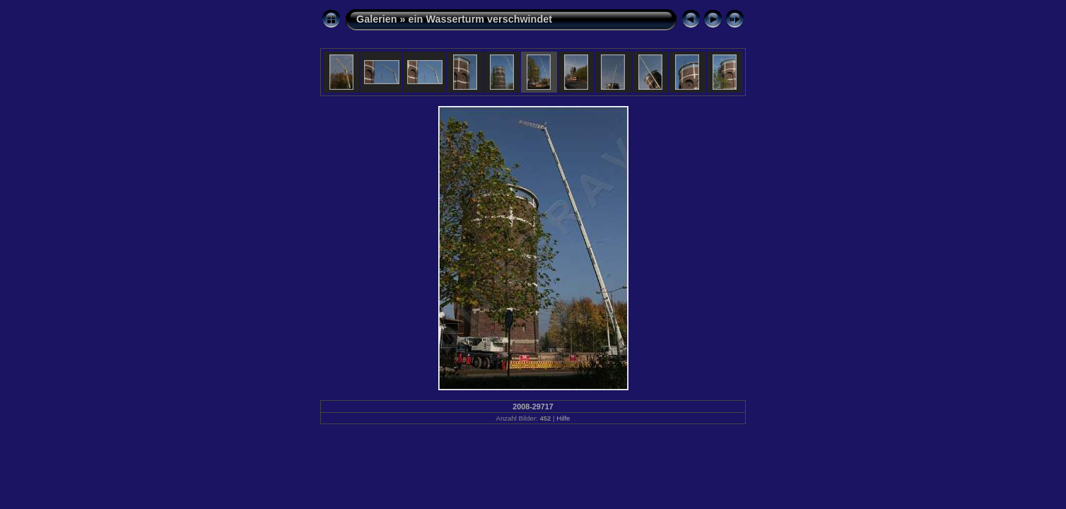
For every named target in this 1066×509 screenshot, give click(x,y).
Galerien (376, 19)
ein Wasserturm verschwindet (480, 19)
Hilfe (563, 418)
